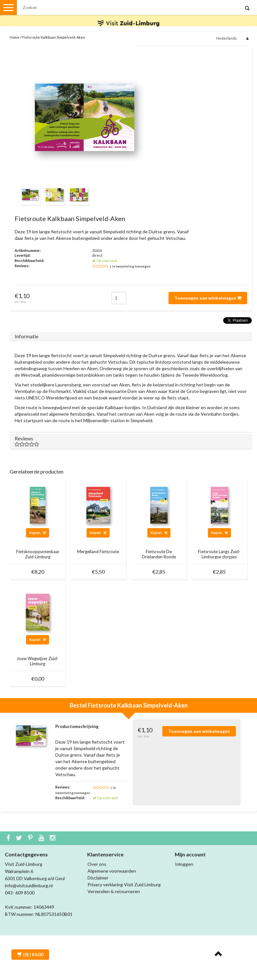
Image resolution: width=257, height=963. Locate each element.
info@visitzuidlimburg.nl (29, 885)
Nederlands (226, 38)
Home (15, 37)
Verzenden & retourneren (114, 891)
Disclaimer (98, 877)
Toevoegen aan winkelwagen (207, 298)
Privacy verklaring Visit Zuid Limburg (124, 884)
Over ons (97, 864)
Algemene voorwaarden (112, 871)
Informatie (26, 336)
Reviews (131, 441)
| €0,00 (30, 954)
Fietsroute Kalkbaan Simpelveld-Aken (53, 37)
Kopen (37, 532)
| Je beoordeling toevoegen (130, 266)
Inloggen (184, 864)
